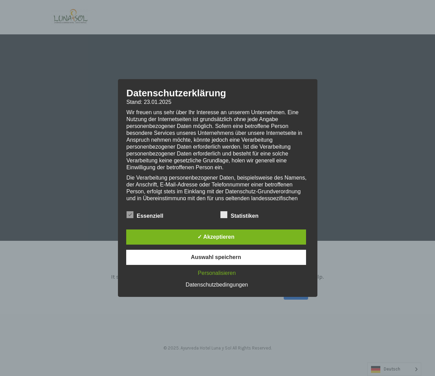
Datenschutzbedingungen (217, 285)
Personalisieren (217, 273)
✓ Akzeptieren (216, 237)
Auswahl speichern (216, 257)
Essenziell (145, 215)
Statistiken (239, 215)
